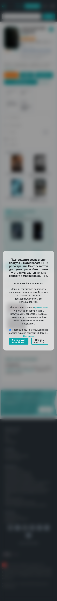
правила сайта (41, 307)
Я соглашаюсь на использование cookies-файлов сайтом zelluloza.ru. (28, 332)
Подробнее (28, 336)
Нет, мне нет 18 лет (39, 341)
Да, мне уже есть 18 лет (18, 341)
